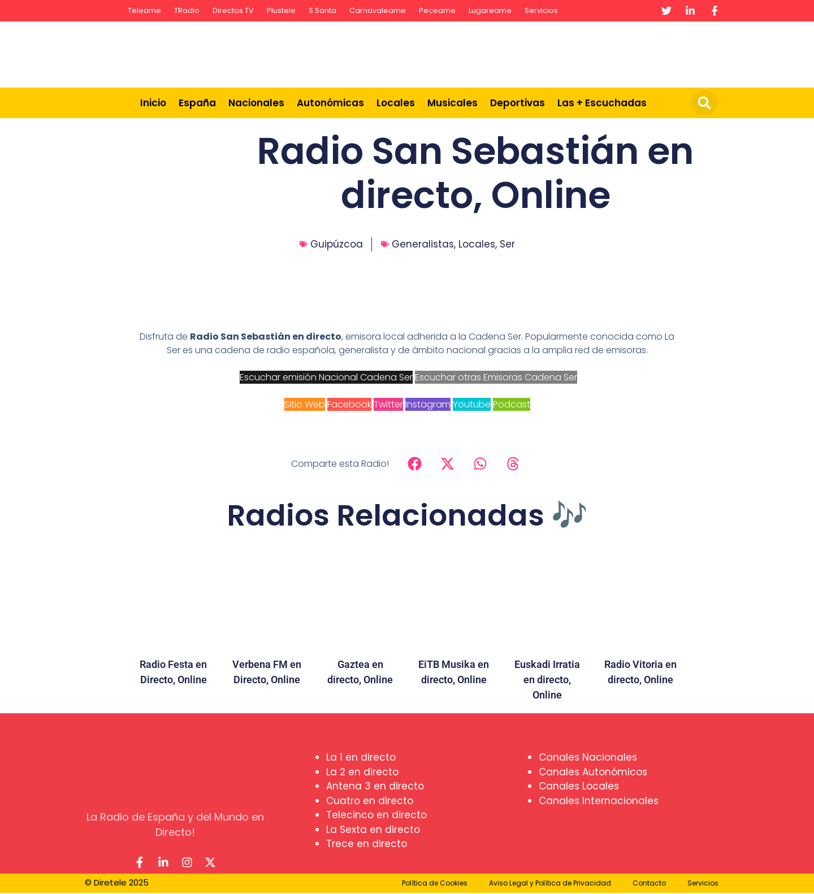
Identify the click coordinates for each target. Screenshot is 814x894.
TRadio (187, 10)
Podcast (511, 404)
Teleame (144, 10)
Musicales (452, 103)
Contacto (649, 884)
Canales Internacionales (599, 801)
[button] (704, 103)
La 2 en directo (362, 772)
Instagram (428, 404)
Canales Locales (579, 786)
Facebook (349, 404)
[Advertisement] (518, 52)
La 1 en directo (361, 757)
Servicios (541, 10)
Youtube (472, 404)
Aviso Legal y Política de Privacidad (550, 884)
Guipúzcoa (336, 244)
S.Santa (322, 10)
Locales (395, 103)
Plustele (281, 10)
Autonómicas (330, 103)
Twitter (388, 404)
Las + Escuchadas (602, 103)
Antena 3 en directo (375, 786)
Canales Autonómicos (593, 772)
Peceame (437, 10)
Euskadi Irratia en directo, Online (547, 679)
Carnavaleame (377, 10)
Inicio (153, 103)
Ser (507, 244)
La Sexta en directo (373, 829)
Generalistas (423, 244)
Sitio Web (304, 404)
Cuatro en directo (369, 801)
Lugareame (490, 10)
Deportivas (517, 103)
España (197, 103)
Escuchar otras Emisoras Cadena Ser (496, 377)
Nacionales (256, 103)
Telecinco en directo (376, 815)
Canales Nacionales (588, 757)
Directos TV (233, 10)
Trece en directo (366, 843)
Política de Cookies (434, 884)
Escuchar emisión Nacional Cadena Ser (326, 377)
